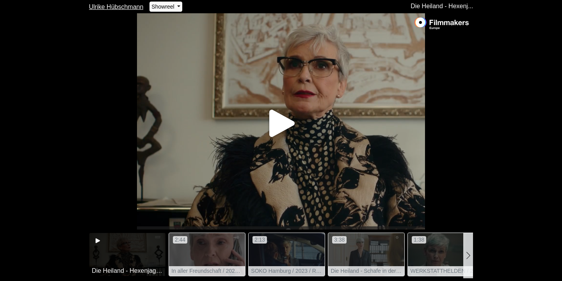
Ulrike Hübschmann (116, 7)
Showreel (163, 7)
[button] (468, 255)
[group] (127, 254)
